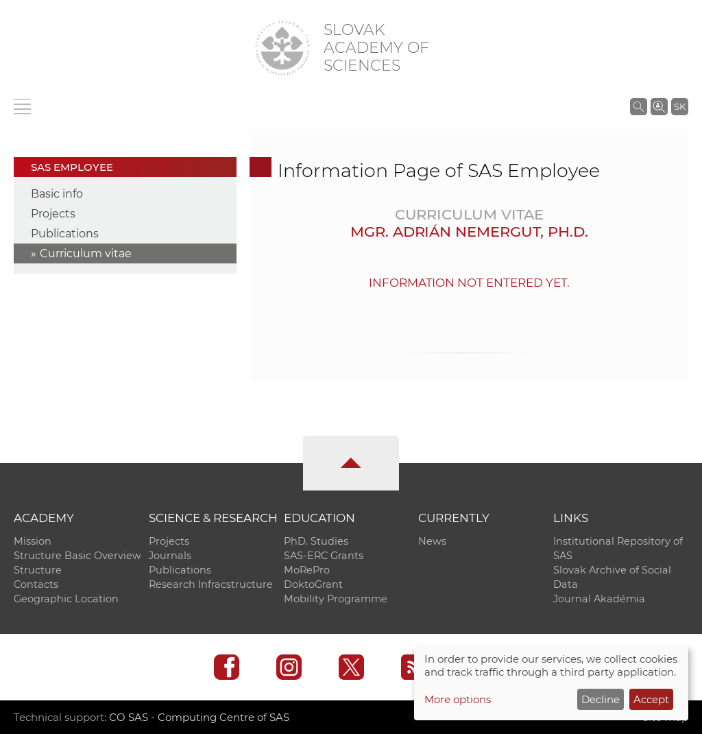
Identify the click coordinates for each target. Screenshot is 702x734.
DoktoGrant (313, 584)
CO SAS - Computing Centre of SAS (199, 717)
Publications (65, 233)
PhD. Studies (316, 541)
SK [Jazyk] (680, 106)
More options (457, 699)
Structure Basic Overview (77, 555)
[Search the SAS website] (638, 106)
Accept (651, 699)
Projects (53, 213)
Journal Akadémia (599, 599)
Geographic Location (66, 599)
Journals (170, 555)
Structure (38, 570)
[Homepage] (282, 48)
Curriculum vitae (86, 253)
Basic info (57, 193)
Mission (32, 541)
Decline (600, 699)
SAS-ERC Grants (323, 555)
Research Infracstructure (211, 584)
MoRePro (307, 570)
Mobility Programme (335, 599)
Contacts (36, 584)
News (432, 541)
